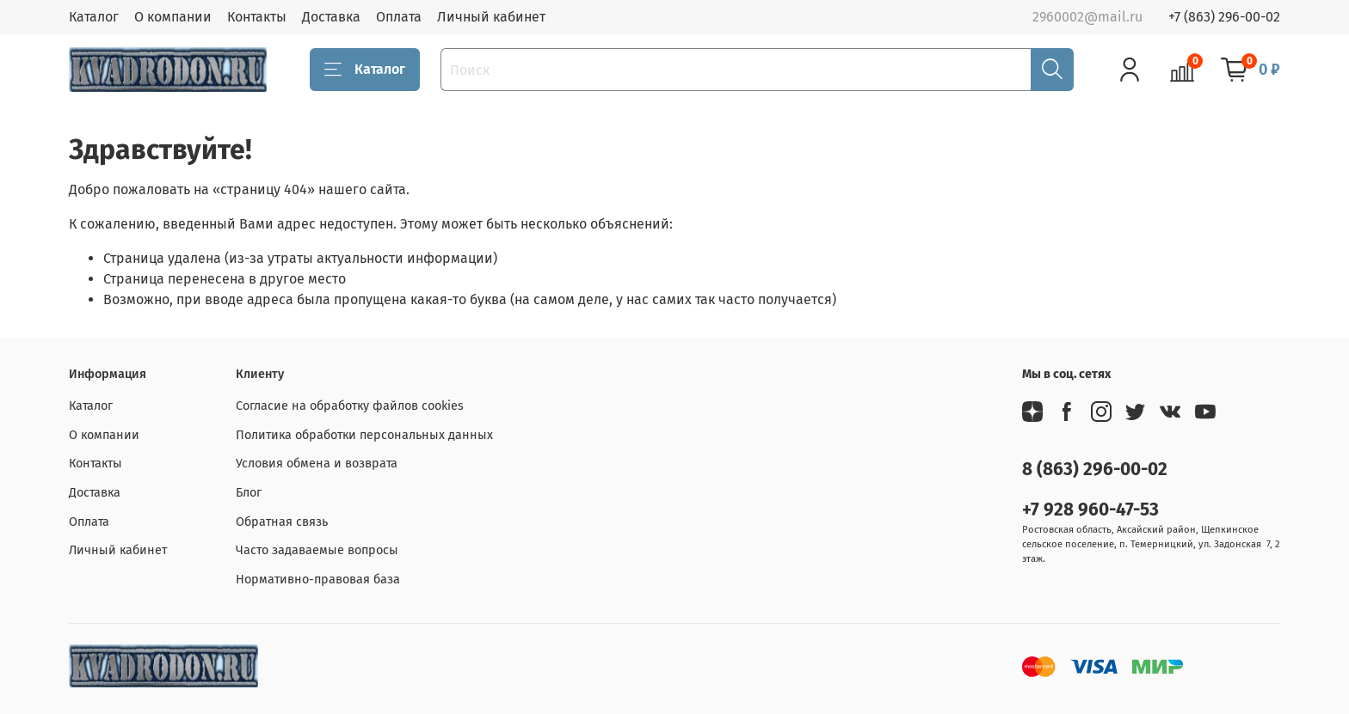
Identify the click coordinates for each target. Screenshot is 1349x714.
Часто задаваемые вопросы (317, 550)
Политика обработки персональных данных (364, 435)
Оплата (399, 17)
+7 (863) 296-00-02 (1224, 17)
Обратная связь (282, 522)
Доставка (331, 17)
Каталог (94, 17)
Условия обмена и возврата (316, 463)
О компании (173, 17)
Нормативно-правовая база (318, 579)
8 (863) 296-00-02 (1094, 469)
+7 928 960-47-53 (1090, 510)
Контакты (256, 17)
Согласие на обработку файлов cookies (350, 406)
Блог (249, 492)
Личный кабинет (491, 17)
